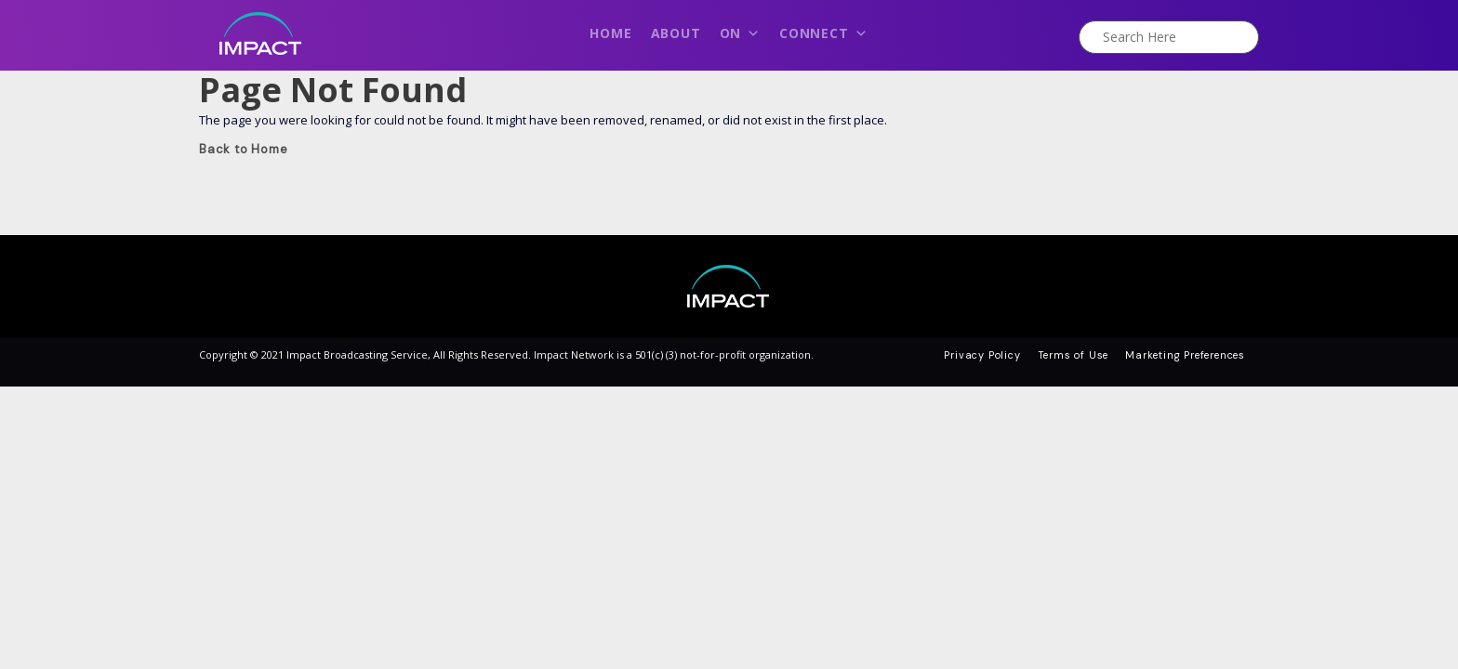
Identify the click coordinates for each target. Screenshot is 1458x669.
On (740, 38)
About (676, 33)
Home (610, 33)
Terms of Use (1073, 354)
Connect (823, 38)
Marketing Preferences (1185, 354)
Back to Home (243, 149)
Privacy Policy (982, 354)
